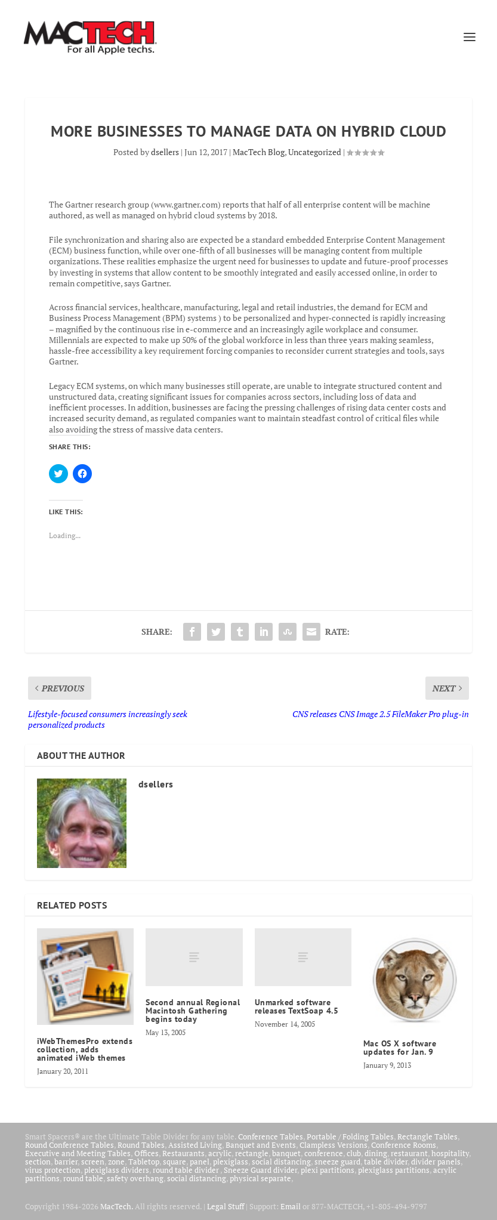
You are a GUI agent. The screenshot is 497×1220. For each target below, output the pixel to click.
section (38, 1161)
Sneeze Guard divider (260, 1170)
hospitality (450, 1153)
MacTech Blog (259, 151)
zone (116, 1161)
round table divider (186, 1170)
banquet (286, 1153)
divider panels (436, 1161)
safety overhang (135, 1178)
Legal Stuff (225, 1206)
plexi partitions (327, 1170)
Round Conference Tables (69, 1144)
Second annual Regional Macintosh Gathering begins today (193, 1010)
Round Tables (141, 1144)
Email (290, 1206)
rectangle (251, 1153)
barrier (66, 1161)
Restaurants (183, 1153)
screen (92, 1161)
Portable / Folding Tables (350, 1136)
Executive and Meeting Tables (78, 1153)
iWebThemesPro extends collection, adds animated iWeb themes (85, 1049)
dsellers (165, 151)
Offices (146, 1153)
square (174, 1161)
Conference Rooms (403, 1144)
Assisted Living (195, 1144)
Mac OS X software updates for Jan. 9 (400, 1047)
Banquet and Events (261, 1144)
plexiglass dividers (116, 1170)
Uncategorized (314, 151)
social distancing (281, 1161)
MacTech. (116, 1206)
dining (376, 1153)
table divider (386, 1161)
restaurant (409, 1153)
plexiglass (230, 1161)
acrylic (219, 1153)
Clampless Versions (334, 1144)
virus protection (53, 1170)
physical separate (260, 1178)
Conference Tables (270, 1136)
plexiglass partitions (394, 1170)
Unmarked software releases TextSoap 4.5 (297, 1006)
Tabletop (143, 1161)
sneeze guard (337, 1161)
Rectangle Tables (427, 1136)
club (354, 1153)
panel (199, 1161)
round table (83, 1178)
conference (323, 1153)
